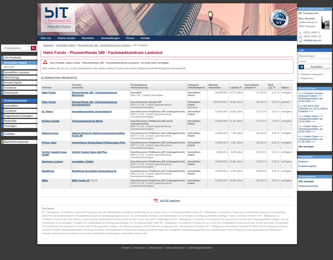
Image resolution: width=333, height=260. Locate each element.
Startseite (48, 45)
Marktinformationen (16, 141)
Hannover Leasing (52, 161)
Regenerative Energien (18, 115)
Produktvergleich (307, 166)
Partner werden (66, 38)
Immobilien (11, 105)
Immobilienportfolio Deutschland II (92, 111)
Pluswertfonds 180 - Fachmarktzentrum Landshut (104, 45)
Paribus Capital (50, 121)
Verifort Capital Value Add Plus (89, 152)
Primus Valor (49, 142)
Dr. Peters (47, 111)
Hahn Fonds (49, 92)
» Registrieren (305, 78)
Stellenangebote (307, 176)
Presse (130, 38)
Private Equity (13, 82)
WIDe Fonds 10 (80, 180)
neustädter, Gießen (83, 161)
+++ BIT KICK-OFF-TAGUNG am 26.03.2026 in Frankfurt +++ (313, 109)
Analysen (303, 161)
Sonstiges (10, 126)
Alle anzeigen (306, 146)
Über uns (46, 38)
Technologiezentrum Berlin (87, 121)
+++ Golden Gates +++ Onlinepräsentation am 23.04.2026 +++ (310, 119)
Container (10, 87)
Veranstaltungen (307, 88)
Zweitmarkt (11, 92)
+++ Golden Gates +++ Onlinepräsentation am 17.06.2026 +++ (310, 139)
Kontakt (145, 38)
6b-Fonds (9, 67)
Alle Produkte (12, 57)
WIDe (45, 180)
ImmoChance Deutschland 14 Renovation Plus (98, 142)
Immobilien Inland (15, 62)
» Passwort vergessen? (311, 74)
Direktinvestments (15, 100)
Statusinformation (175, 247)
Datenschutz (156, 247)
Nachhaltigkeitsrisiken (200, 247)
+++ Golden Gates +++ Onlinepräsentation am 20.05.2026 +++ (310, 129)
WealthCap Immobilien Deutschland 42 (94, 171)
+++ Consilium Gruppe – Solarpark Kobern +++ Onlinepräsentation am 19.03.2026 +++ (311, 97)
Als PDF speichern (170, 200)
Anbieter (9, 134)
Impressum (139, 247)
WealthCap (48, 171)
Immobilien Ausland (16, 72)
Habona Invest (50, 133)
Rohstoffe (10, 121)
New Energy (11, 77)
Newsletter (88, 38)
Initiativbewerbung (308, 186)
